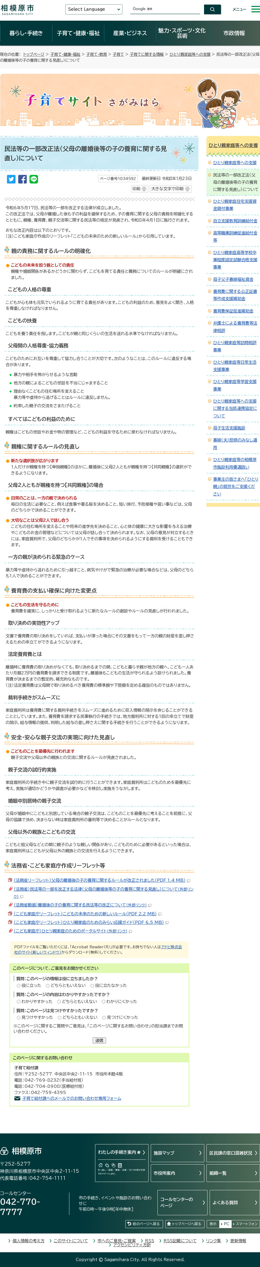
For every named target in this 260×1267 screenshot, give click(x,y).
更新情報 (238, 1241)
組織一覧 (218, 1173)
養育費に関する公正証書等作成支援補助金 (235, 295)
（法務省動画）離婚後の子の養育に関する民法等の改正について (82, 905)
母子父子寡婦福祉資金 (233, 279)
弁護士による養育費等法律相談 (235, 326)
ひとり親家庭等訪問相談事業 (235, 346)
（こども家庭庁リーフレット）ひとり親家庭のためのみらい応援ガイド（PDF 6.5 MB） (91, 922)
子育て (118, 54)
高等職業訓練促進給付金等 (235, 236)
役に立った (31, 985)
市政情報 (234, 33)
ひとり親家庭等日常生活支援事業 (235, 366)
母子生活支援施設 (229, 428)
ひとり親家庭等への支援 (189, 54)
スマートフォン (247, 1224)
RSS (149, 1241)
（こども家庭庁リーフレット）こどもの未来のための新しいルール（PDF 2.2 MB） (87, 914)
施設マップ (164, 1153)
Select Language (86, 9)
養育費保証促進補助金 (233, 311)
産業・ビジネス (130, 33)
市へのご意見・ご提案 (116, 1241)
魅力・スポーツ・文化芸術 (182, 33)
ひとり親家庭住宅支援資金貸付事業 (235, 205)
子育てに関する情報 (147, 54)
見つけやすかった (37, 1017)
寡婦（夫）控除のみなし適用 (235, 443)
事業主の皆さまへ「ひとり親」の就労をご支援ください (235, 486)
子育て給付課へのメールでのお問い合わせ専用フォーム (71, 1098)
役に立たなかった (111, 985)
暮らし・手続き (26, 33)
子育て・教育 (96, 54)
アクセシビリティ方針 (132, 1245)
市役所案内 (164, 1173)
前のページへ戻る (146, 1224)
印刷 (136, 189)
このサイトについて (71, 1241)
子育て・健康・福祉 (78, 33)
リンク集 (213, 1241)
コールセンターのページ (176, 1202)
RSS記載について (180, 1241)
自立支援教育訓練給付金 (235, 221)
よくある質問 (225, 1202)
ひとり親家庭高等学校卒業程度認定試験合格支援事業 (235, 260)
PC (226, 1224)
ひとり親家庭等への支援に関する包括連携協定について (235, 408)
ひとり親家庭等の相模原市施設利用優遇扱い (235, 463)
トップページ (33, 54)
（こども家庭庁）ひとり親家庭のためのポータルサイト (73, 931)
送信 (99, 1040)
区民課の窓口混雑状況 (230, 1153)
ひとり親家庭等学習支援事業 (235, 385)
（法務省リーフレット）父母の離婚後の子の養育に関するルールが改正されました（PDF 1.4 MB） (102, 880)
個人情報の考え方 (28, 1241)
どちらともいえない (68, 985)
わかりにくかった (121, 1002)
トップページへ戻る (186, 1224)
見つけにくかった (122, 1017)
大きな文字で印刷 (167, 189)
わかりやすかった (36, 1002)
